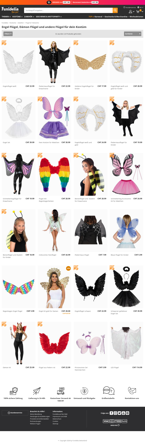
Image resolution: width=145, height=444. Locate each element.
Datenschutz (57, 419)
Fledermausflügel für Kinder (119, 143)
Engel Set (6, 142)
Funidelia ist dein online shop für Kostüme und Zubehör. (10, 10)
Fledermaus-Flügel (82, 255)
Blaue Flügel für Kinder (120, 255)
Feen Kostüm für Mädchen (49, 142)
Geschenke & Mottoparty (48, 16)
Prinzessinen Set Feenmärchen (81, 368)
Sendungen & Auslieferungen (40, 416)
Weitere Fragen (35, 424)
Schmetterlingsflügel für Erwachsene (12, 200)
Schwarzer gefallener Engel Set (119, 312)
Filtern (7, 34)
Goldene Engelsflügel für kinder (84, 87)
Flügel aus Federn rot (47, 367)
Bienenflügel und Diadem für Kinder (12, 256)
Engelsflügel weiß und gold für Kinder (119, 87)
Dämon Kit (7, 367)
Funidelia (5, 23)
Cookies (55, 421)
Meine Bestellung (36, 414)
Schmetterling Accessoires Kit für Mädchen (121, 200)
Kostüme (16, 16)
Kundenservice (15, 412)
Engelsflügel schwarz (83, 311)
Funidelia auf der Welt (60, 414)
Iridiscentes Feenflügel (47, 255)
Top (90, 16)
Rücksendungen (35, 421)
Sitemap (55, 424)
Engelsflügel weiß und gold (83, 143)
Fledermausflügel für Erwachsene (47, 87)
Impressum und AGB (60, 416)
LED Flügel (115, 367)
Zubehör (28, 16)
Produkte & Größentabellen (39, 419)
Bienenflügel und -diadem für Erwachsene (85, 200)
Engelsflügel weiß (9, 86)
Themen (5, 16)
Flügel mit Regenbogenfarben (46, 200)
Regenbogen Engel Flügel (12, 311)
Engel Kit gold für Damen (48, 311)
